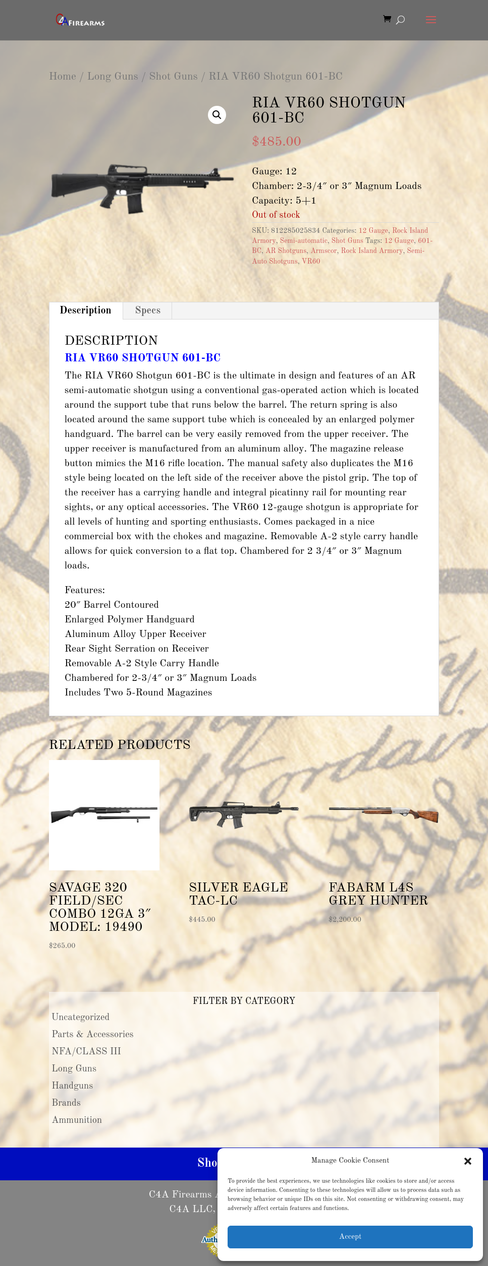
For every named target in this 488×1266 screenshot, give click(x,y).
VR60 (311, 261)
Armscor (323, 251)
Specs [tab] (147, 311)
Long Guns (112, 77)
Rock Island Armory (372, 251)
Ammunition (76, 1120)
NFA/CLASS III (86, 1051)
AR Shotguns (285, 251)
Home (62, 77)
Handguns (72, 1086)
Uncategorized (80, 1017)
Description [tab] (86, 311)
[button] (468, 1161)
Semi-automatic (303, 240)
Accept (350, 1237)
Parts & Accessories (92, 1034)
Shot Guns (173, 77)
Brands (66, 1103)
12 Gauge (373, 230)
